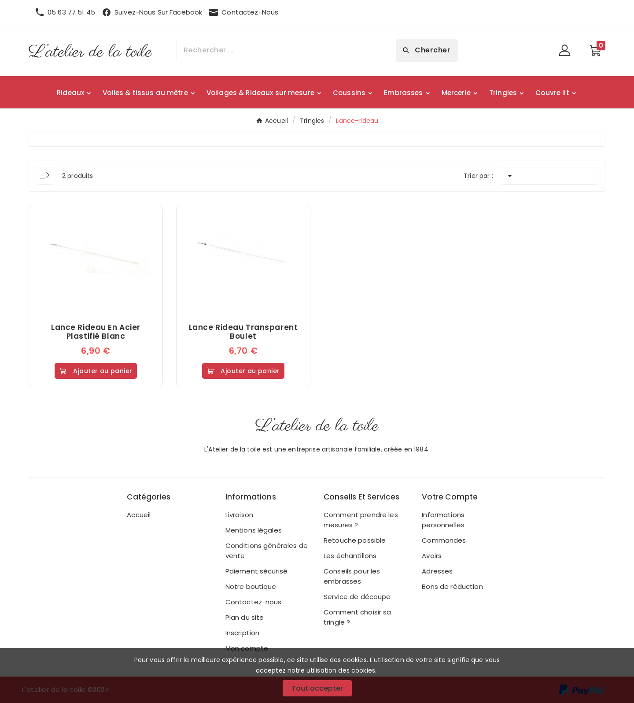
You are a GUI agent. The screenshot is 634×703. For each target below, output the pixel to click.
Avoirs (432, 555)
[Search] (426, 50)
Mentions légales (253, 530)
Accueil (139, 514)
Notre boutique (250, 586)
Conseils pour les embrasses (352, 576)
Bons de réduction (452, 586)
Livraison (239, 514)
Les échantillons (350, 555)
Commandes (444, 540)
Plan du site (244, 617)
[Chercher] (286, 50)
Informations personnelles (443, 519)
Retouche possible (355, 540)
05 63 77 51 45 (71, 12)
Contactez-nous (253, 602)
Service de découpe (357, 596)
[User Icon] (567, 50)
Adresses (437, 571)
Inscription (242, 632)
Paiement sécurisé (256, 571)
